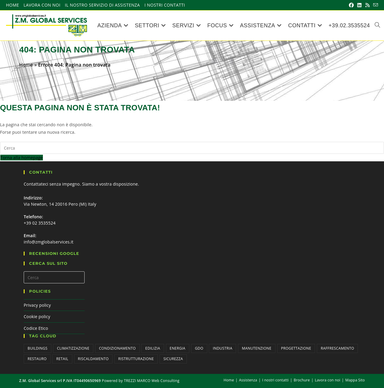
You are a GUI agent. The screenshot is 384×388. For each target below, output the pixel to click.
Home (12, 5)
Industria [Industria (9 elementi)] (222, 348)
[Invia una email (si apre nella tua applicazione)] (374, 5)
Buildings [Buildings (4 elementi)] (37, 348)
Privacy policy (37, 305)
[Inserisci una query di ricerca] (192, 148)
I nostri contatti (164, 5)
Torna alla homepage (21, 157)
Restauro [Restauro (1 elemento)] (37, 358)
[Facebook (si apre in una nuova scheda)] (351, 5)
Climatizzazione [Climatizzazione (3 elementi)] (73, 348)
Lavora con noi (42, 5)
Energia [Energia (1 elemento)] (177, 348)
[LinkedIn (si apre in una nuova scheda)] (359, 5)
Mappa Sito (355, 380)
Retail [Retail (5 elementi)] (62, 358)
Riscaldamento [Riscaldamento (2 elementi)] (93, 358)
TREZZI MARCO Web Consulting (151, 380)
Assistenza (248, 380)
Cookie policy (37, 316)
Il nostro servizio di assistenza (102, 5)
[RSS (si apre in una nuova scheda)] (367, 5)
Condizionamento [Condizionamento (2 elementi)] (117, 348)
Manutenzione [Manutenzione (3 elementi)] (257, 348)
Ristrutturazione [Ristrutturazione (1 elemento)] (136, 358)
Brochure (302, 380)
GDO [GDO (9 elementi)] (199, 348)
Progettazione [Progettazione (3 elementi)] (296, 348)
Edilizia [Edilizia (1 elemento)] (152, 348)
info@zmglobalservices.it (49, 242)
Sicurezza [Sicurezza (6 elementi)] (173, 358)
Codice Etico (36, 328)
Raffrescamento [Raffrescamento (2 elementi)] (337, 348)
